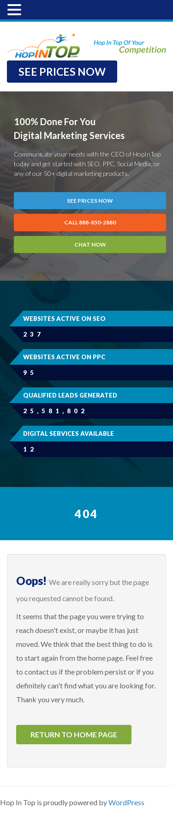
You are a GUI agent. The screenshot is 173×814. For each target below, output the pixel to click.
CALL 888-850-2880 (90, 222)
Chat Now (90, 244)
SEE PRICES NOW (62, 71)
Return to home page (73, 734)
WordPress (126, 802)
